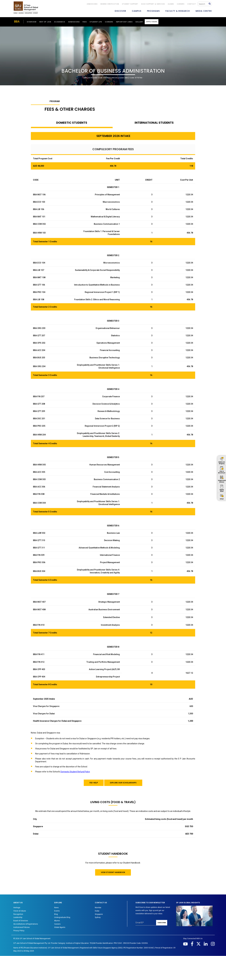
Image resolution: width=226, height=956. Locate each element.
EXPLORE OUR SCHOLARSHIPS (123, 782)
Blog (56, 914)
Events (57, 911)
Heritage (16, 908)
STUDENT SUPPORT (130, 4)
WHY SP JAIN (45, 22)
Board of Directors (20, 921)
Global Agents (59, 927)
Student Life (96, 22)
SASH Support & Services (153, 4)
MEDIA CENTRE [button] (204, 11)
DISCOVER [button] (120, 11)
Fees (85, 22)
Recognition (18, 914)
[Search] (204, 4)
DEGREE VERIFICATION (109, 4)
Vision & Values (19, 911)
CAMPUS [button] (136, 11)
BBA (17, 21)
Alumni (57, 921)
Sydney (98, 917)
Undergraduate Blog (62, 917)
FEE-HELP (94, 782)
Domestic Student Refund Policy (75, 772)
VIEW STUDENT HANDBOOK (113, 872)
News (56, 908)
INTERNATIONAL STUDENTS (154, 123)
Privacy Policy (18, 931)
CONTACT (191, 4)
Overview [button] (31, 22)
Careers (180, 4)
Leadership (17, 917)
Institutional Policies (21, 927)
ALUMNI (171, 4)
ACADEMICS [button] (59, 22)
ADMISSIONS (92, 4)
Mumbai (98, 908)
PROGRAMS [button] (153, 11)
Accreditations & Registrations (25, 924)
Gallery (139, 22)
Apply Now (151, 21)
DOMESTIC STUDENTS (71, 123)
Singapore (99, 914)
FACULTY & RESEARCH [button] (177, 11)
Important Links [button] (124, 22)
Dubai (97, 911)
